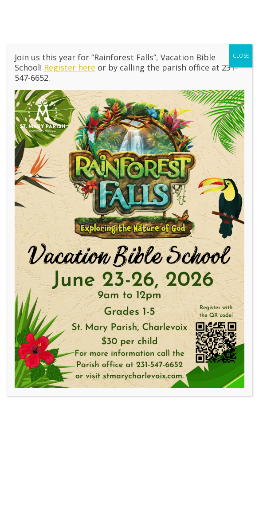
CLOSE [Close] (241, 55)
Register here (69, 67)
